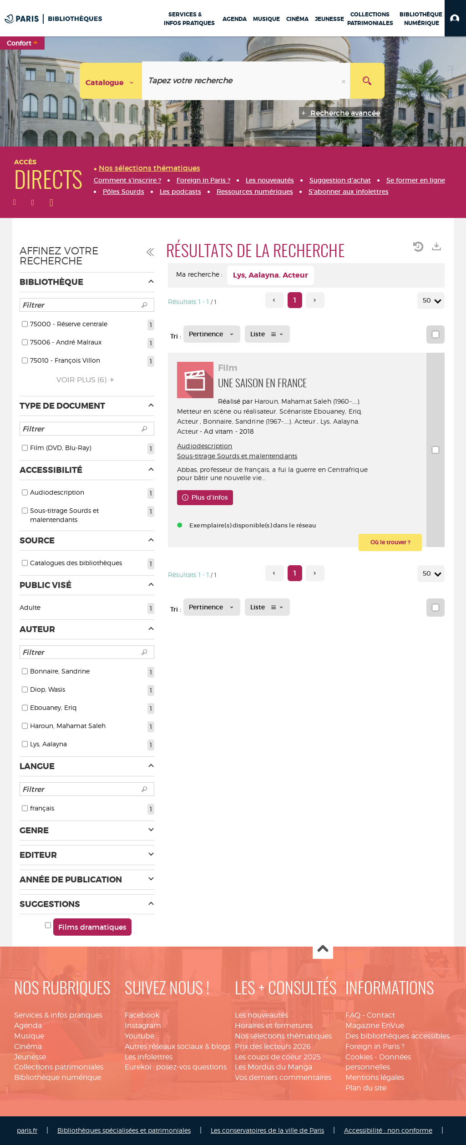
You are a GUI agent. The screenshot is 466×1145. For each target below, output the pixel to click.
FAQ (352, 1015)
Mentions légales (374, 1077)
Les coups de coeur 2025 (278, 1057)
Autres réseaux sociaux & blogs (177, 1046)
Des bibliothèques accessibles (397, 1036)
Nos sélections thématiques (283, 1036)
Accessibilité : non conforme (388, 1130)
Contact (381, 1015)
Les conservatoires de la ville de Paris (267, 1130)
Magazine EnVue (374, 1025)
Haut (323, 949)
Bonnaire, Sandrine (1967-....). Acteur (259, 421)
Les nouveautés (261, 1015)
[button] (455, 18)
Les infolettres (148, 1057)
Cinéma (28, 1046)
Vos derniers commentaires (283, 1077)
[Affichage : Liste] (267, 334)
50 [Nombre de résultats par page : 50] (428, 300)
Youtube (139, 1036)
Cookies (359, 1057)
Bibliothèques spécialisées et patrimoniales (124, 1130)
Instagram (143, 1025)
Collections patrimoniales (58, 1067)
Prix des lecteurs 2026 (273, 1046)
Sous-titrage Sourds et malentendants (237, 456)
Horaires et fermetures (274, 1025)
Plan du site (365, 1088)
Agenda (28, 1025)
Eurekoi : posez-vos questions (176, 1067)
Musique (29, 1036)
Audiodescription (204, 446)
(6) (86, 379)
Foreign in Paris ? (375, 1046)
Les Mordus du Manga (273, 1067)
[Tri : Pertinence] (211, 334)
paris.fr (27, 1130)
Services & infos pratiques (58, 1015)
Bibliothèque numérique (57, 1077)
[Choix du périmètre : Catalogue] (111, 80)
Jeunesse (30, 1057)
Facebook (142, 1015)
